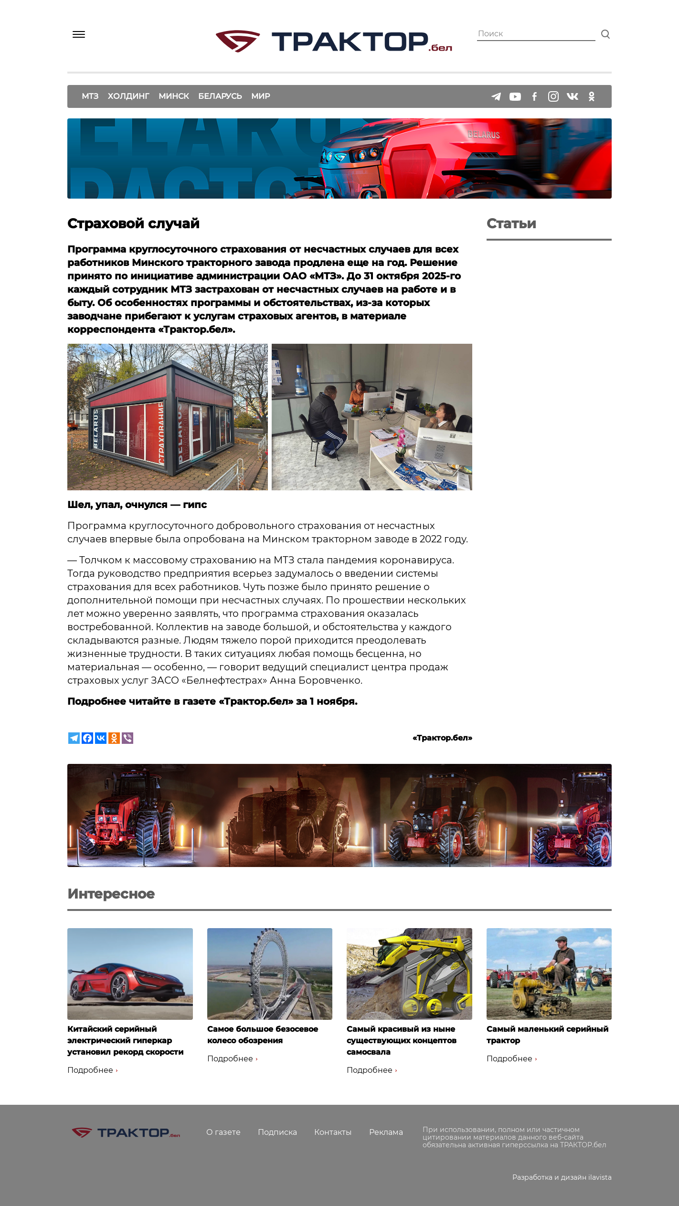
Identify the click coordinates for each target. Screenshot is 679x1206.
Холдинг (128, 96)
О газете (223, 1132)
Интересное (111, 893)
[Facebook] (87, 738)
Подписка (277, 1132)
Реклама (386, 1132)
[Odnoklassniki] (114, 738)
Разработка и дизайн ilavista (562, 1177)
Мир (260, 96)
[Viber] (127, 738)
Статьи (511, 223)
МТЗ (90, 96)
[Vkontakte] (100, 738)
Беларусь (220, 96)
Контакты (333, 1132)
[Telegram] (74, 738)
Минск (174, 96)
